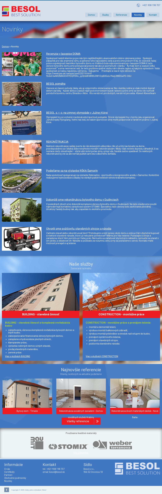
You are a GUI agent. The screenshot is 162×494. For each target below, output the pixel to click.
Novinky (138, 15)
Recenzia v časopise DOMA (63, 53)
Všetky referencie (78, 421)
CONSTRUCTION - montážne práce (121, 314)
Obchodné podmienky (15, 478)
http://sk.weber (81, 453)
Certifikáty (9, 472)
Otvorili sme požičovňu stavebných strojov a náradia (78, 228)
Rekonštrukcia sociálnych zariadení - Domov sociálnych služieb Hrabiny (81, 414)
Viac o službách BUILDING (17, 356)
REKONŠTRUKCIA (57, 141)
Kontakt (153, 15)
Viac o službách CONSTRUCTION (102, 356)
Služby (105, 15)
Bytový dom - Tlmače (27, 411)
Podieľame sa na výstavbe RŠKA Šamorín (72, 170)
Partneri (8, 475)
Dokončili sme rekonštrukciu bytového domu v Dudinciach (82, 199)
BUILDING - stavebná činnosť (40, 314)
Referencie (121, 15)
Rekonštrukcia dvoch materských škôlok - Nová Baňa (135, 414)
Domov (91, 15)
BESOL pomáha (55, 83)
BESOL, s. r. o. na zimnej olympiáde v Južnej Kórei (77, 112)
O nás (7, 469)
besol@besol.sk (57, 472)
